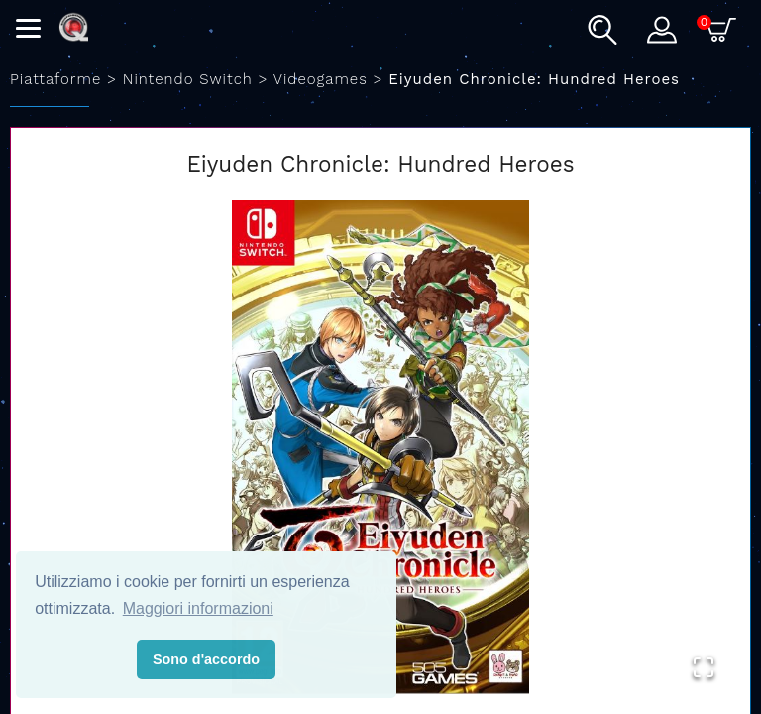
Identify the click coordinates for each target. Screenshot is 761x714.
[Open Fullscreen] (703, 667)
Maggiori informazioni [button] (198, 608)
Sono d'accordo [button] (206, 659)
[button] (380, 447)
